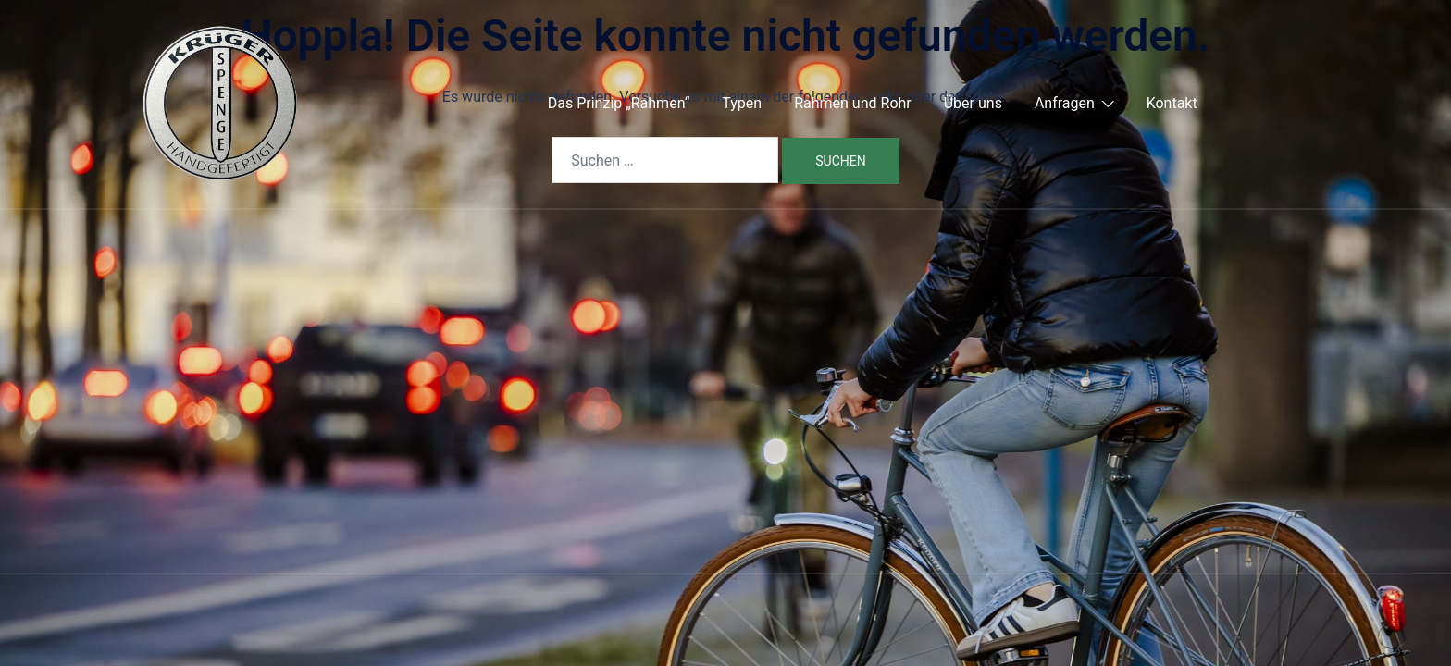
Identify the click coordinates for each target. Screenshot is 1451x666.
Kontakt (1172, 103)
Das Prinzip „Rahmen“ (619, 103)
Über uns (973, 103)
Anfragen (1065, 103)
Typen (742, 103)
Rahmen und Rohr (853, 103)
